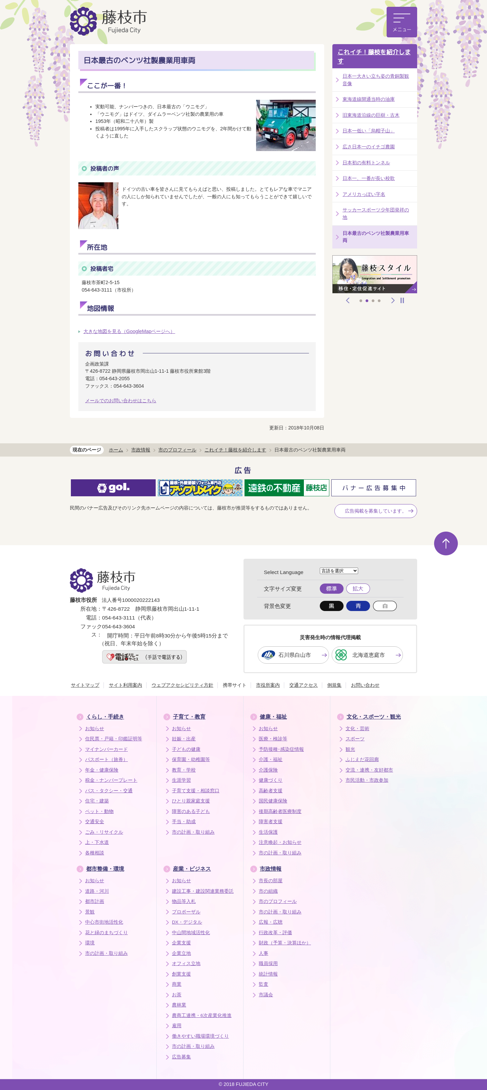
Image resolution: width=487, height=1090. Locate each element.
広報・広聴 (271, 922)
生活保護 (268, 832)
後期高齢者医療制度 (280, 811)
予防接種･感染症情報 (281, 749)
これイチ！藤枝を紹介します (374, 57)
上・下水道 (97, 842)
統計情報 (268, 974)
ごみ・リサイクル (104, 832)
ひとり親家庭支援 (191, 800)
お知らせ (94, 728)
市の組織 (268, 891)
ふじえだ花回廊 (362, 759)
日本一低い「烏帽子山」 (369, 130)
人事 (263, 953)
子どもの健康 (186, 749)
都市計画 (94, 901)
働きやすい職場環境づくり (200, 1036)
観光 (350, 749)
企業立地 (181, 953)
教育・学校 (184, 770)
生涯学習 (181, 780)
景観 (90, 912)
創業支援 (181, 974)
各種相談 (94, 852)
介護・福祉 (271, 759)
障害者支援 (271, 821)
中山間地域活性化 (191, 932)
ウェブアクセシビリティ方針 (182, 685)
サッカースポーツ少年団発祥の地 (376, 213)
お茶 (176, 994)
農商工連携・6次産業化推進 (202, 1015)
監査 (263, 984)
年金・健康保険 (101, 770)
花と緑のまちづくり (106, 932)
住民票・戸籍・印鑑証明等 (113, 738)
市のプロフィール (177, 449)
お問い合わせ (365, 685)
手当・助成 (184, 821)
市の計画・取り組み (193, 832)
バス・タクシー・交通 (109, 790)
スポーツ (355, 738)
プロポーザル (186, 912)
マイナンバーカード (106, 749)
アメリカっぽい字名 (364, 194)
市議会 (266, 994)
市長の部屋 (271, 880)
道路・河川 (97, 891)
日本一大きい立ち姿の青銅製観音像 (376, 79)
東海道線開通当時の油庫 (369, 99)
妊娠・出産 (184, 738)
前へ (348, 300)
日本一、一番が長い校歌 (369, 178)
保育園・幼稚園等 (191, 759)
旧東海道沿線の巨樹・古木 (371, 115)
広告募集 (181, 1056)
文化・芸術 (357, 728)
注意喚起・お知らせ (280, 842)
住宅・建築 (97, 800)
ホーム (116, 449)
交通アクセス (303, 685)
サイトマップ (85, 685)
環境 (90, 942)
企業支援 (181, 942)
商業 (176, 984)
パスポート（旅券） (106, 759)
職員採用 (268, 963)
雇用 (176, 1025)
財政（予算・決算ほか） (285, 942)
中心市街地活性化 (104, 922)
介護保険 (268, 770)
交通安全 (94, 821)
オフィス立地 (186, 963)
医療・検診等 (273, 738)
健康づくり (271, 780)
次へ (393, 300)
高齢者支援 (271, 790)
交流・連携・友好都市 (369, 770)
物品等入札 (184, 901)
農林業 (179, 1005)
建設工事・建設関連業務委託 (203, 891)
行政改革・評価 (275, 932)
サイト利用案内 (125, 685)
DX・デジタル (187, 922)
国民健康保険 (273, 800)
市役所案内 (268, 685)
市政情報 (140, 449)
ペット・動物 (99, 811)
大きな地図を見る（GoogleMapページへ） (129, 331)
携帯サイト (235, 685)
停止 (402, 300)
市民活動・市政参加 (367, 780)
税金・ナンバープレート (111, 780)
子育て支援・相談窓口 (195, 790)
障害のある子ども (191, 811)
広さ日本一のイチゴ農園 (369, 146)
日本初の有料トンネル (366, 162)
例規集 (334, 685)
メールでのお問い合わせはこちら (120, 400)
